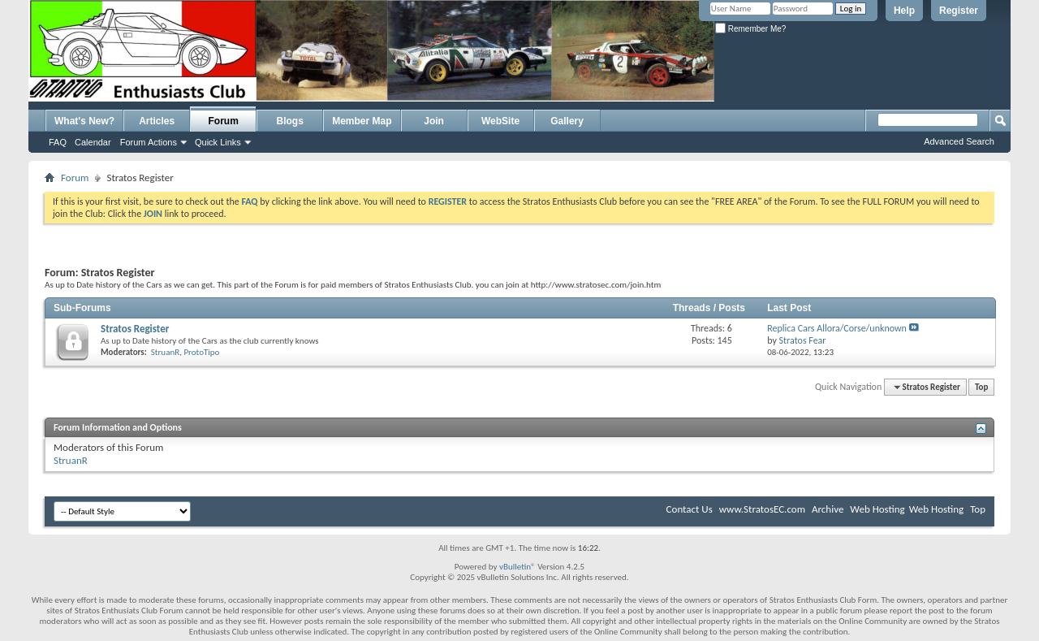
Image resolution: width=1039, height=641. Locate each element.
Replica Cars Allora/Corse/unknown (837, 328)
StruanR (165, 352)
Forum (224, 121)
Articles (157, 121)
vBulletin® (517, 566)
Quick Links (218, 142)
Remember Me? (750, 28)
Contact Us (689, 509)
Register (958, 10)
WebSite (500, 121)
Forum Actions (148, 142)
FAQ (58, 142)
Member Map (361, 121)
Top (981, 387)
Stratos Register (135, 329)
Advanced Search (959, 141)
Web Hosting (877, 509)
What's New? (84, 121)
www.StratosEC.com (762, 509)
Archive (827, 509)
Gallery (567, 121)
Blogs (290, 121)
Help (904, 10)
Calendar (93, 142)
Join (434, 121)
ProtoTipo (201, 352)
